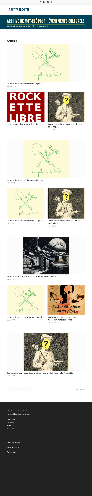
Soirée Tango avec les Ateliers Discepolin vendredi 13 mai (62, 318)
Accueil (20, 26)
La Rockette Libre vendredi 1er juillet (24, 124)
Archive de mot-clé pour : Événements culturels (46, 21)
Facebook (11, 420)
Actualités (27, 26)
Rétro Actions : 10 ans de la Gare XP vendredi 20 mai (31, 276)
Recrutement (13, 447)
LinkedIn (10, 422)
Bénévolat (11, 452)
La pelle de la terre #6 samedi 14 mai (24, 317)
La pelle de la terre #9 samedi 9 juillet (25, 83)
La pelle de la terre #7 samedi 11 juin (24, 220)
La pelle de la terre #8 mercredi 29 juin (25, 180)
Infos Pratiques (14, 442)
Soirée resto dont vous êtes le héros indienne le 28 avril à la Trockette (40, 373)
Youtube (10, 428)
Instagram (11, 425)
